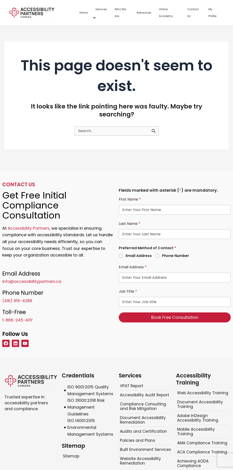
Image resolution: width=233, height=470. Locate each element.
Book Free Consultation (174, 317)
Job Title (128, 291)
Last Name (129, 223)
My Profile (212, 12)
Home (83, 13)
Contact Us (193, 12)
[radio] (121, 256)
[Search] (153, 131)
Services (101, 9)
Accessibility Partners (29, 228)
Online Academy (166, 12)
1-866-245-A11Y (17, 320)
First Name (130, 199)
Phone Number (175, 256)
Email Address (139, 256)
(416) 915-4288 (17, 301)
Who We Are (120, 12)
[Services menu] (94, 17)
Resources (144, 13)
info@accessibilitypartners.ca (32, 281)
